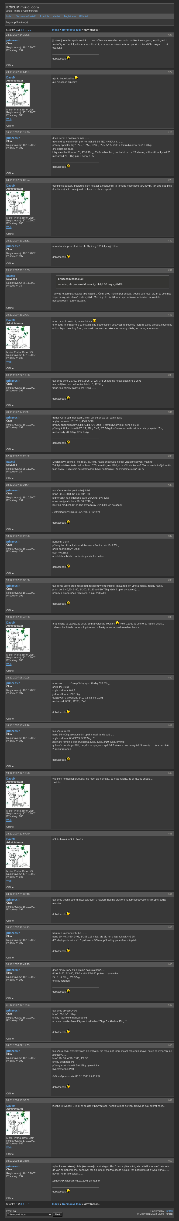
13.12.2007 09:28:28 (18, 536)
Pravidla (44, 16)
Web (8, 119)
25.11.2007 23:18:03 (18, 270)
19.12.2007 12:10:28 (18, 773)
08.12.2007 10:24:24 (18, 484)
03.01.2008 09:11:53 (18, 1045)
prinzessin (13, 40)
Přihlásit (83, 16)
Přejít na (34, 1213)
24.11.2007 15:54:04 (18, 72)
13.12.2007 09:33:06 (18, 580)
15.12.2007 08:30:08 (18, 677)
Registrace (70, 16)
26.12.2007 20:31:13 (18, 927)
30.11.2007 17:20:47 (18, 412)
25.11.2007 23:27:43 (18, 314)
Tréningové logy (71, 29)
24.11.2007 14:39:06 (18, 34)
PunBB (169, 1211)
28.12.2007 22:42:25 (18, 964)
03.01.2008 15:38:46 (18, 1160)
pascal (10, 275)
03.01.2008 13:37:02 (18, 1100)
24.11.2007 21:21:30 (18, 132)
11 (29, 29)
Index (9, 16)
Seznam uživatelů (26, 16)
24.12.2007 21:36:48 (18, 894)
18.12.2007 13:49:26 (18, 725)
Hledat (56, 16)
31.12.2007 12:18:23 (18, 1005)
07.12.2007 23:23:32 (18, 456)
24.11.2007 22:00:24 (18, 180)
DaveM (10, 77)
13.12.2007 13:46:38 (18, 617)
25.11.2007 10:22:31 (18, 240)
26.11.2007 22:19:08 (18, 375)
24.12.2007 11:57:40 (18, 833)
